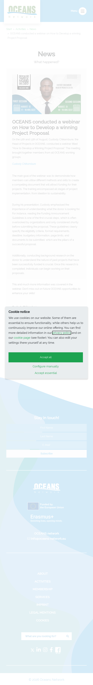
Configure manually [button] (46, 366)
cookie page (22, 337)
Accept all (46, 357)
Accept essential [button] (46, 373)
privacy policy (61, 332)
